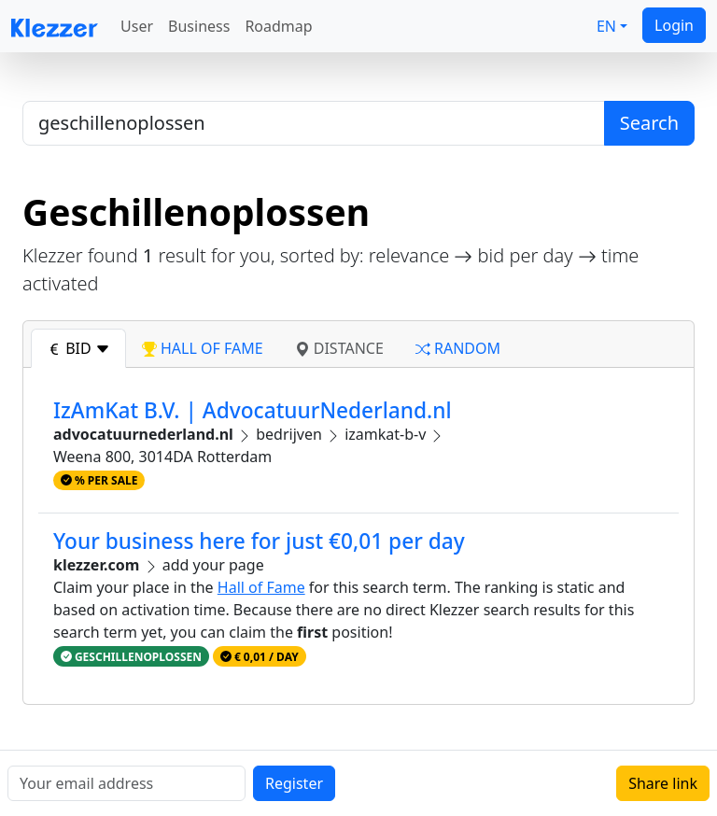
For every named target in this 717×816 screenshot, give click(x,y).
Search (649, 122)
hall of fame (202, 348)
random (457, 348)
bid (78, 348)
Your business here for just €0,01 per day (259, 541)
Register (294, 783)
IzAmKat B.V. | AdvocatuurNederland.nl (252, 410)
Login (674, 25)
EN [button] (606, 26)
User (136, 26)
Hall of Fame (261, 587)
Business (199, 26)
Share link (662, 783)
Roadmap (278, 26)
